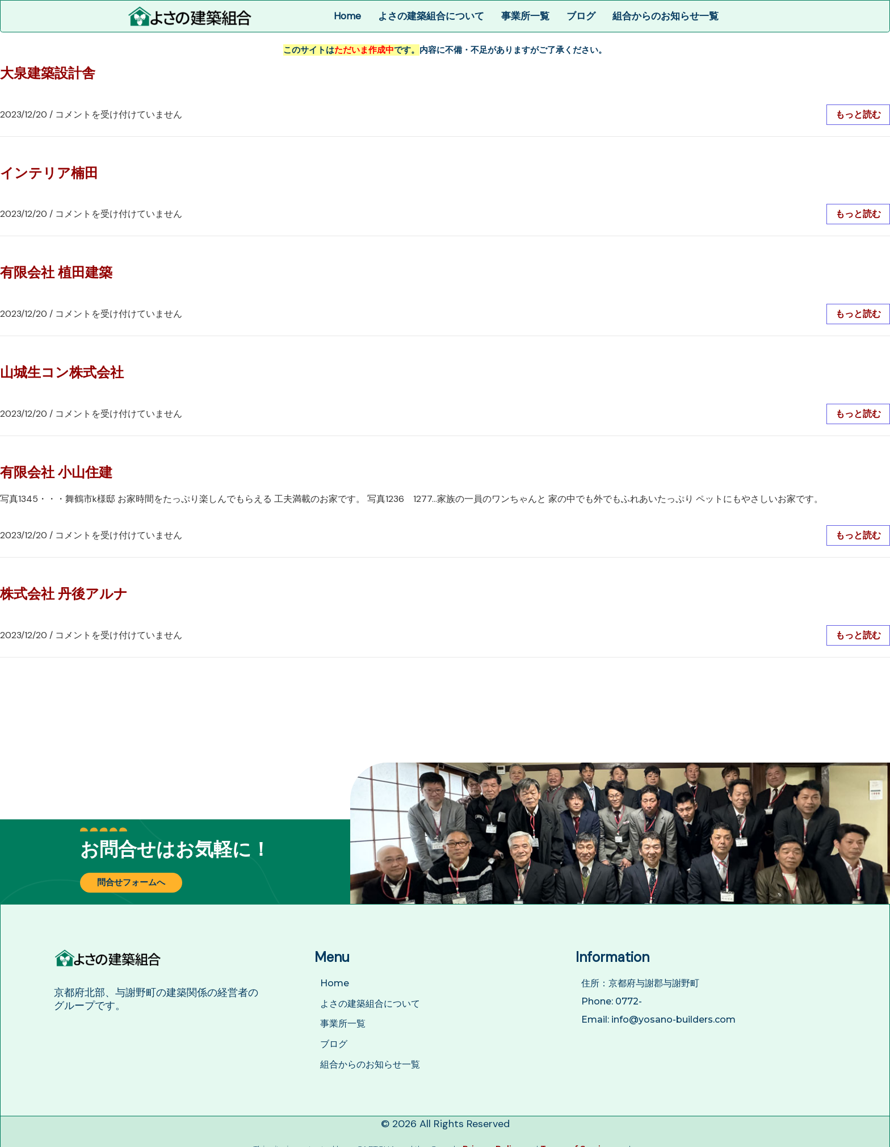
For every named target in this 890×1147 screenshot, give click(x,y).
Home (347, 16)
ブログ (580, 16)
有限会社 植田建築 (56, 272)
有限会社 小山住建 (56, 472)
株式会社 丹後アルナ (64, 593)
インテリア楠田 (49, 173)
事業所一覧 (525, 16)
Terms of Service (575, 1140)
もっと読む (858, 114)
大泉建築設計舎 (47, 73)
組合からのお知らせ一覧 (665, 16)
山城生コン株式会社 (62, 372)
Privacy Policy (492, 1140)
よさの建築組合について (431, 16)
